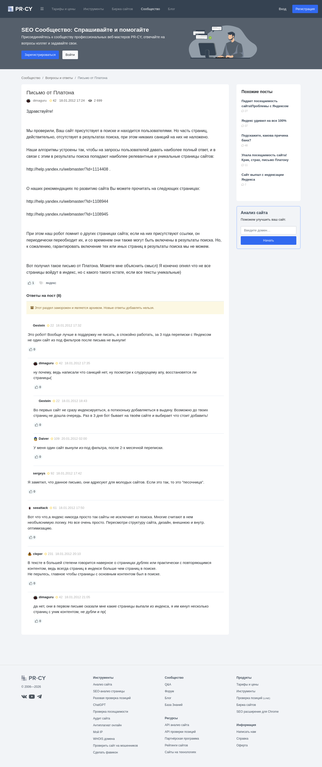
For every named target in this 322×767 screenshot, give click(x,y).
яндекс (51, 283)
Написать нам (246, 732)
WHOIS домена (104, 739)
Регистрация (305, 9)
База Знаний (174, 705)
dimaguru (40, 100)
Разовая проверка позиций (112, 698)
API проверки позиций (180, 732)
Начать (268, 240)
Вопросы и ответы (59, 78)
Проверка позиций (253, 698)
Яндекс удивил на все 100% (264, 121)
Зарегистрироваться (40, 55)
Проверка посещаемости (110, 711)
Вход (282, 9)
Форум (169, 691)
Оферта (242, 745)
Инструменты (94, 9)
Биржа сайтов (122, 9)
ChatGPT (99, 705)
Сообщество (150, 9)
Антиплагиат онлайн (107, 725)
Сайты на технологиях (180, 752)
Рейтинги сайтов (176, 745)
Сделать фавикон (105, 752)
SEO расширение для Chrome (257, 711)
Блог (171, 9)
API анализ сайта (177, 725)
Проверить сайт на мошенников (115, 745)
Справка (242, 738)
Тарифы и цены (63, 9)
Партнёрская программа (182, 738)
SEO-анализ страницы (109, 691)
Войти (70, 55)
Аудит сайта (101, 718)
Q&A (168, 684)
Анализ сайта (254, 213)
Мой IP (98, 732)
